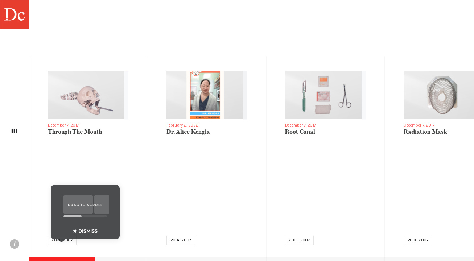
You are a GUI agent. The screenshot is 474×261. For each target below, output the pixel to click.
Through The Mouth (75, 132)
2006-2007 (180, 240)
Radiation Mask (425, 132)
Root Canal (300, 132)
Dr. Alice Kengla (188, 132)
